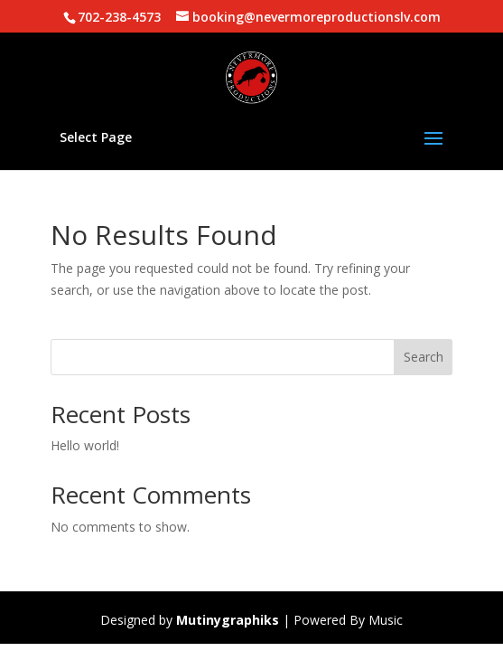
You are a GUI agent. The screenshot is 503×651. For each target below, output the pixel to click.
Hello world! (85, 445)
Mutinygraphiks (227, 619)
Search (423, 356)
